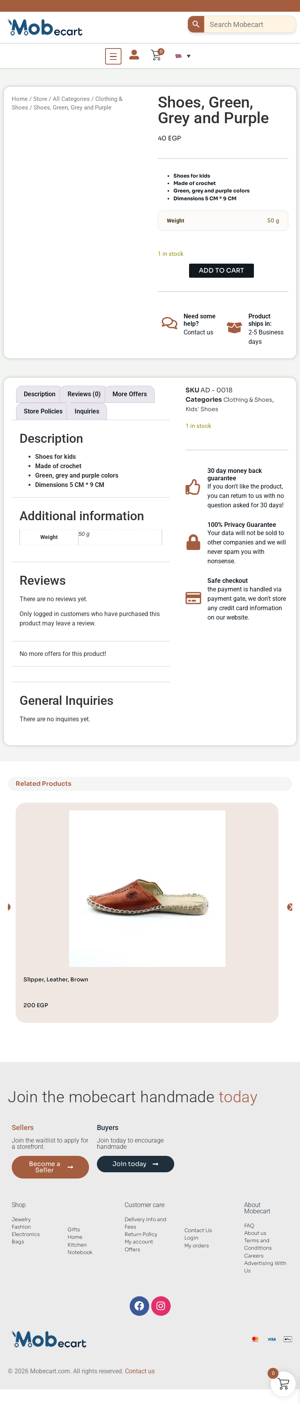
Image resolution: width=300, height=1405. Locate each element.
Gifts (74, 1230)
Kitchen (77, 1245)
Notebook (80, 1252)
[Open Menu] (113, 56)
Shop (19, 1205)
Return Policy (141, 1234)
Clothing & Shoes (247, 399)
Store (40, 98)
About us (255, 1233)
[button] (183, 55)
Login (191, 1238)
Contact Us (198, 1230)
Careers (254, 1256)
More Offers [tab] (129, 394)
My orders (196, 1246)
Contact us (140, 1371)
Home (20, 98)
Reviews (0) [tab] (84, 394)
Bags (18, 1242)
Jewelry (21, 1219)
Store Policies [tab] (43, 411)
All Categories (71, 98)
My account (139, 1242)
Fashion (21, 1227)
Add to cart (221, 270)
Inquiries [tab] (87, 411)
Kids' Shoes (202, 409)
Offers (132, 1250)
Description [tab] (39, 394)
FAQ (249, 1226)
